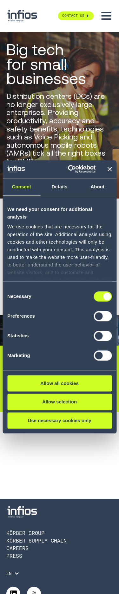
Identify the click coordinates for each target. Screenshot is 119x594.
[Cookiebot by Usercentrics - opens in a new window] (71, 169)
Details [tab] (60, 186)
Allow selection (59, 402)
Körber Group (25, 533)
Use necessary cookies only (59, 420)
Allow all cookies (59, 383)
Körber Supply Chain (36, 541)
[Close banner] (109, 169)
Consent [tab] (21, 186)
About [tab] (97, 186)
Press (14, 556)
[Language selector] (13, 573)
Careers (17, 548)
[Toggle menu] (106, 16)
